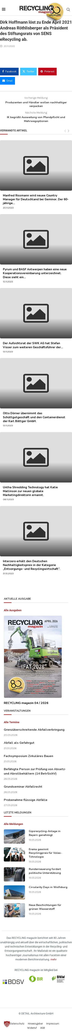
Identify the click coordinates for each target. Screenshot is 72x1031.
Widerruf (32, 1024)
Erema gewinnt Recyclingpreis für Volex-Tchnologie (45, 850)
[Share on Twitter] (28, 68)
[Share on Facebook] (9, 68)
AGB (42, 1024)
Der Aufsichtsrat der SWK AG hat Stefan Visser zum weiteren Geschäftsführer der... (33, 342)
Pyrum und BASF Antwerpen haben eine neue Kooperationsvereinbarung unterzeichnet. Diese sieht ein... (35, 270)
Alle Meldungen (13, 820)
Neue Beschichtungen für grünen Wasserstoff (45, 904)
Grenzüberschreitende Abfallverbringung (34, 727)
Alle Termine (11, 719)
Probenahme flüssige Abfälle (25, 797)
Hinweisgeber (35, 1020)
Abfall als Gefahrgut (19, 740)
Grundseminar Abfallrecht (23, 783)
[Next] (68, 128)
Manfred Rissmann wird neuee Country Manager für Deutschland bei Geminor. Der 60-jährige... (36, 196)
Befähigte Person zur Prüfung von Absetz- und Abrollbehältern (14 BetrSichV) (35, 768)
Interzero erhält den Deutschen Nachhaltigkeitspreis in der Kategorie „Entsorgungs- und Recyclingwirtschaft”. (31, 562)
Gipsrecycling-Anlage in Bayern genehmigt (44, 830)
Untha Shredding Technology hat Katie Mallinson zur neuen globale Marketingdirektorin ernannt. (30, 488)
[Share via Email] (7, 78)
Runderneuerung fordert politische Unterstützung (45, 868)
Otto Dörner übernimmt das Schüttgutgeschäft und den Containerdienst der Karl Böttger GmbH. (34, 414)
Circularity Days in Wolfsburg (48, 884)
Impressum (52, 1020)
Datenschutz (17, 1020)
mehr (53, 956)
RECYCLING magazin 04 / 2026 (26, 700)
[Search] (68, 8)
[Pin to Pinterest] (47, 68)
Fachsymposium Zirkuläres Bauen (28, 753)
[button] (7, 1024)
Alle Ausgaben (13, 607)
